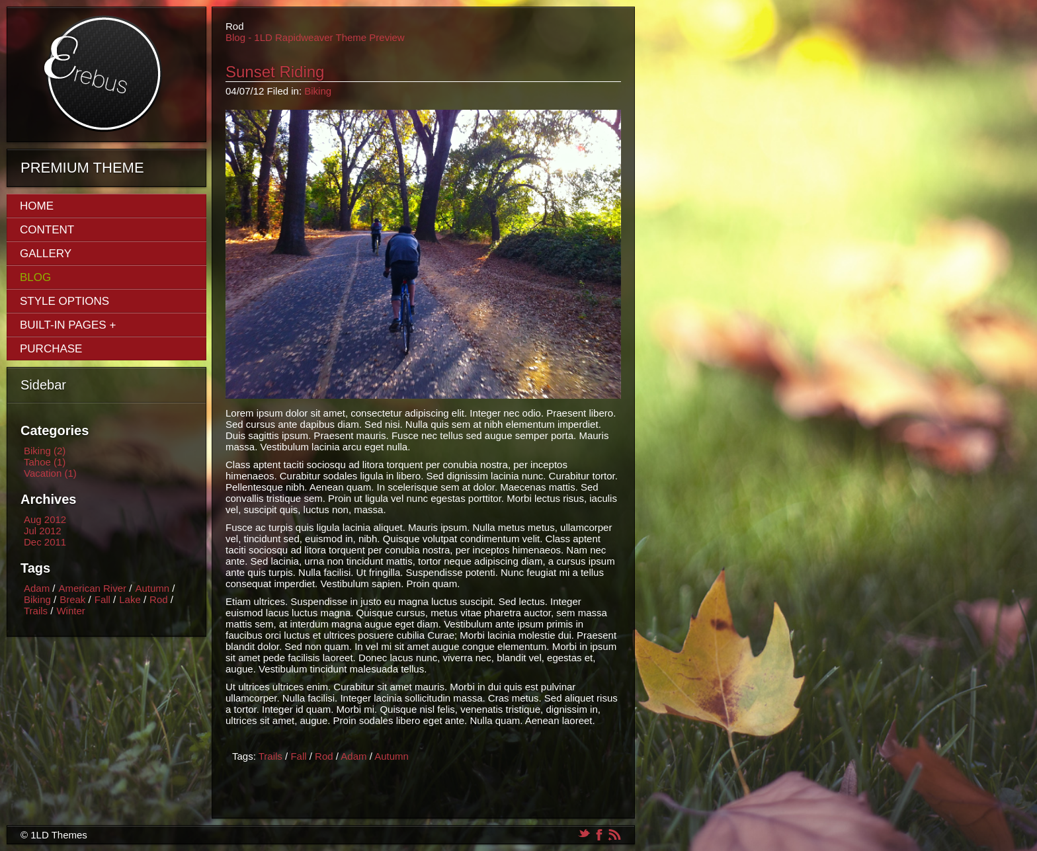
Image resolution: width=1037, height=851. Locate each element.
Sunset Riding (275, 72)
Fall (102, 599)
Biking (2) (44, 450)
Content (47, 229)
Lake (130, 599)
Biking (37, 599)
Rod (158, 599)
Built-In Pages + (68, 325)
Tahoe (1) (44, 461)
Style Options (64, 301)
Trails (36, 610)
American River (93, 588)
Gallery (45, 253)
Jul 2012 (43, 530)
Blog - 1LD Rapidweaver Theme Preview (315, 37)
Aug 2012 (45, 519)
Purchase (51, 349)
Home (37, 206)
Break (72, 599)
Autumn (152, 588)
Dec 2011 (45, 541)
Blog (35, 277)
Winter (70, 610)
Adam (37, 588)
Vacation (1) (50, 473)
